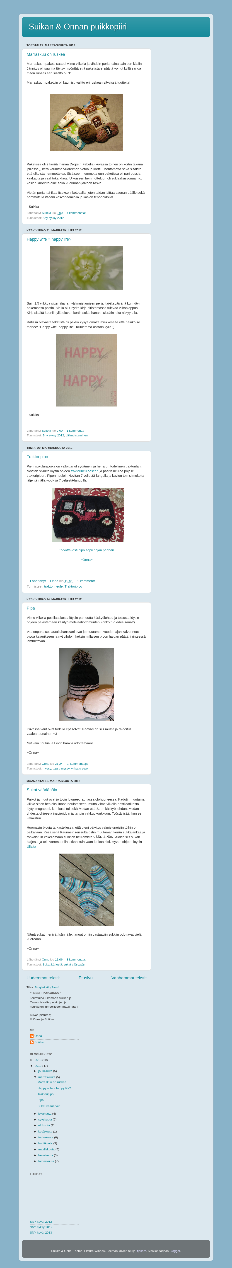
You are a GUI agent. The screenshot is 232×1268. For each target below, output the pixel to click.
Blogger (174, 1251)
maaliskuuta (47, 1149)
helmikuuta (46, 1155)
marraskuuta (47, 1077)
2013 (38, 1060)
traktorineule (53, 586)
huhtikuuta (45, 1143)
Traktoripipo (37, 457)
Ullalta (31, 846)
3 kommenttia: (77, 959)
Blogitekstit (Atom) (47, 987)
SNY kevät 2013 (41, 1232)
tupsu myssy (61, 768)
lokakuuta (45, 1113)
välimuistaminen (77, 435)
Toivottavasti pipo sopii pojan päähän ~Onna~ (88, 550)
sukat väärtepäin (75, 964)
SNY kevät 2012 (41, 1221)
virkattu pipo (79, 768)
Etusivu (86, 977)
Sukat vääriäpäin (42, 790)
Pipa (31, 608)
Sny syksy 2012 (53, 218)
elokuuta (44, 1125)
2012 (38, 1065)
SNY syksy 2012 (41, 1227)
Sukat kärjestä (52, 964)
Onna (38, 1036)
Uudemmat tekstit (43, 977)
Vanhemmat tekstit (129, 977)
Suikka (39, 1042)
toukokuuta (46, 1137)
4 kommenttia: (77, 213)
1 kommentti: (76, 430)
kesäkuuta (45, 1131)
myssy (47, 768)
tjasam (141, 1251)
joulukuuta (45, 1071)
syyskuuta (45, 1119)
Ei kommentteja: (78, 763)
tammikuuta (46, 1161)
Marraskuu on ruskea (46, 54)
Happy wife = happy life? (49, 239)
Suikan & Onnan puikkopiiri (78, 26)
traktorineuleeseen (85, 471)
